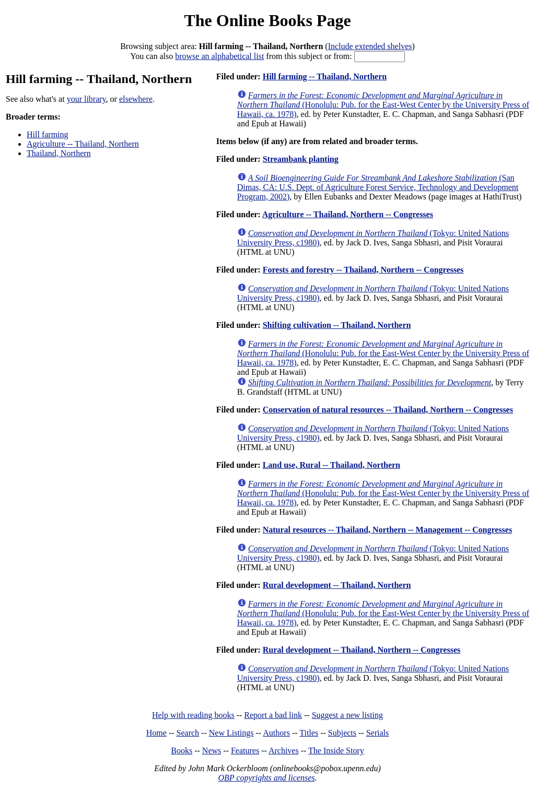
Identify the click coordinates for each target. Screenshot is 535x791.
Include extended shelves (370, 46)
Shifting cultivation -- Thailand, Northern (337, 325)
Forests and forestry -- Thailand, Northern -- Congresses (363, 269)
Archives (284, 750)
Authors (276, 732)
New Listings (231, 732)
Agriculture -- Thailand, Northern (83, 143)
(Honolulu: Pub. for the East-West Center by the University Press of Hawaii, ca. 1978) (383, 105)
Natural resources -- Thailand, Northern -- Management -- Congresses (387, 529)
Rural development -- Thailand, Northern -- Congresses (362, 649)
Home (156, 732)
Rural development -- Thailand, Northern (337, 585)
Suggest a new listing (347, 715)
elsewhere (136, 99)
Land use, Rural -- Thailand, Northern (331, 465)
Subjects (342, 732)
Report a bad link (273, 715)
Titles (308, 732)
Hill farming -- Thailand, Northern (325, 76)
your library (86, 99)
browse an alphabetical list (219, 56)
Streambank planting (301, 159)
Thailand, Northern (59, 153)
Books (181, 750)
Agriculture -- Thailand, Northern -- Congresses (347, 214)
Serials (377, 732)
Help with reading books (193, 715)
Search (188, 732)
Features (245, 750)
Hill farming (47, 134)
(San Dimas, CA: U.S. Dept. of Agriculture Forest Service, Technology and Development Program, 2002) (377, 187)
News (211, 750)
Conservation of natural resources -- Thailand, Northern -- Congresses (388, 409)
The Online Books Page (267, 20)
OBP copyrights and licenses (266, 777)
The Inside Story (336, 750)
